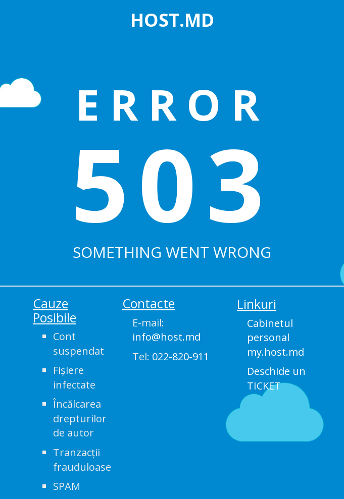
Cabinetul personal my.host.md (275, 337)
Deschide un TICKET (276, 378)
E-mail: (166, 330)
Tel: (170, 356)
